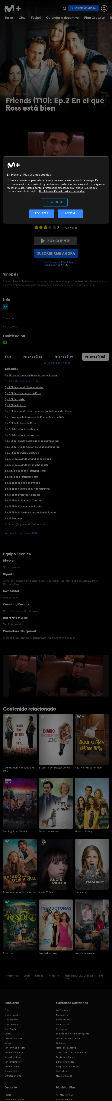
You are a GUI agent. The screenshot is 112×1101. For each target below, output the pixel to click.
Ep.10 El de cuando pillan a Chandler (26, 464)
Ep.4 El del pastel (15, 399)
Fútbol (36, 17)
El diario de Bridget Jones (54, 767)
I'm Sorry (80, 892)
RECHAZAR (41, 213)
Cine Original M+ (13, 1014)
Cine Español (11, 1019)
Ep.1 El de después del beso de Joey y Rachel (31, 375)
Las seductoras (48, 952)
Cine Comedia (12, 1024)
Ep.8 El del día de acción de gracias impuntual (32, 440)
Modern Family (83, 831)
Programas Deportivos (67, 1066)
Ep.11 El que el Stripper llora (21, 476)
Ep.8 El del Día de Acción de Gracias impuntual (32, 446)
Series (9, 17)
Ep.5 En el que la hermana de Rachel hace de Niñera (36, 417)
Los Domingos (63, 1010)
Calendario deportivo (62, 17)
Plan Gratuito (94, 17)
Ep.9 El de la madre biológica (22, 452)
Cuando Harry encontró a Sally (18, 769)
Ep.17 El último (13, 518)
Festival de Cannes (65, 1056)
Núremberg (62, 1014)
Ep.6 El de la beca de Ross (20, 423)
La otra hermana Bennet (68, 1038)
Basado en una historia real (19, 892)
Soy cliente (55, 240)
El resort (8, 952)
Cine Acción (11, 1028)
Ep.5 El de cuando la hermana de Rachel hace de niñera (38, 411)
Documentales (12, 1071)
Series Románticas (14, 1052)
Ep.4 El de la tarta (15, 405)
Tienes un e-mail (49, 831)
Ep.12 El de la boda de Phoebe (22, 482)
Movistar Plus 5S (64, 1075)
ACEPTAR (70, 213)
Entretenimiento (13, 1075)
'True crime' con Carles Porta (71, 1052)
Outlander (61, 1042)
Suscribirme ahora (83, 8)
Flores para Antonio (66, 1047)
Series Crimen (12, 1066)
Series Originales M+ (15, 1047)
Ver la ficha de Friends (57, 362)
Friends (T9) (63, 357)
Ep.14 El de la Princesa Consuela (24, 500)
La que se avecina (85, 952)
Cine (22, 17)
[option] (23, 676)
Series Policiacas (13, 1056)
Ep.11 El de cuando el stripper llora (25, 470)
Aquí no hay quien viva (88, 767)
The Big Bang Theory (15, 831)
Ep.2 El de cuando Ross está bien (24, 387)
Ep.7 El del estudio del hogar (21, 429)
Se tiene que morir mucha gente (72, 1033)
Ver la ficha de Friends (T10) (21, 533)
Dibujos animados (65, 1061)
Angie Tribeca (47, 892)
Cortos (8, 1033)
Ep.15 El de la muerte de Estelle (23, 506)
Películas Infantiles (14, 1038)
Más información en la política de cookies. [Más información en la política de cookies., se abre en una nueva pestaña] (62, 191)
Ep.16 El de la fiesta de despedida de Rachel (30, 512)
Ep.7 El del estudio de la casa (22, 435)
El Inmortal (61, 1028)
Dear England (63, 1024)
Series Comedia (13, 1061)
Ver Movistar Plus (64, 1094)
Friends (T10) (95, 357)
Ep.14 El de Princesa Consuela (22, 494)
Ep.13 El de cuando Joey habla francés (27, 488)
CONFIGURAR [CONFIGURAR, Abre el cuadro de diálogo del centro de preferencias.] (55, 202)
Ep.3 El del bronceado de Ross (23, 393)
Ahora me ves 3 (64, 1019)
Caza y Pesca (62, 1071)
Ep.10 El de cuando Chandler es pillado (28, 458)
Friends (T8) (32, 357)
